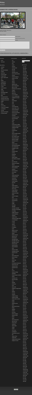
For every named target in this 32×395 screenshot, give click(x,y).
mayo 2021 (24, 154)
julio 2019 (24, 187)
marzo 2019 (25, 193)
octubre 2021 (25, 147)
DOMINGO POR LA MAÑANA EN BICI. (9, 9)
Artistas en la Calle (15, 78)
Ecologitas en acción (15, 148)
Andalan (2, 101)
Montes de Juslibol (15, 249)
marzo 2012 (25, 311)
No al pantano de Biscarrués (16, 263)
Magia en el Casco (15, 230)
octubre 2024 (25, 95)
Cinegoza (2, 71)
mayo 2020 (24, 172)
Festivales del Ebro (15, 176)
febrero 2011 (25, 330)
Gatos (13, 197)
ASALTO (13, 81)
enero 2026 (24, 74)
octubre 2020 (25, 165)
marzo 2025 (25, 87)
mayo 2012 (24, 308)
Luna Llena (13, 225)
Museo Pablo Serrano (15, 255)
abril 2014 (24, 281)
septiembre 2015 (25, 256)
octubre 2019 (25, 183)
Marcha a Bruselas (15, 234)
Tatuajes (13, 327)
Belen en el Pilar (14, 87)
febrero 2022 (25, 141)
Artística (13, 79)
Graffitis (13, 203)
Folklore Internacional (15, 187)
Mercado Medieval (15, 246)
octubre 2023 (25, 113)
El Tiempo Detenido (4, 113)
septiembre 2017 (25, 220)
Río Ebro (13, 310)
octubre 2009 (25, 354)
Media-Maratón (14, 237)
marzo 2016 (25, 247)
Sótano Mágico (14, 325)
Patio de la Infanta (15, 279)
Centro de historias (15, 118)
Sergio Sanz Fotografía (4, 111)
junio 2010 (24, 342)
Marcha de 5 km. (14, 236)
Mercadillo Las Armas (15, 242)
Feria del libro (14, 172)
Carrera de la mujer (15, 111)
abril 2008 (24, 381)
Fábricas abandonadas (15, 166)
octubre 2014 (25, 272)
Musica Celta (14, 260)
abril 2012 (24, 309)
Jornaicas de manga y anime (16, 218)
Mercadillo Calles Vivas (15, 240)
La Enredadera (3, 108)
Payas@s (13, 282)
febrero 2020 (25, 177)
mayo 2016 (24, 244)
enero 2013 (24, 296)
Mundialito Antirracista (15, 251)
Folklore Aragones (15, 185)
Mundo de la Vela (14, 252)
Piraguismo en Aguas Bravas (16, 288)
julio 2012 (24, 305)
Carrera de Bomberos (15, 109)
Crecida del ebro (14, 130)
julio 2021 (24, 151)
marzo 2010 (25, 347)
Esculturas (13, 155)
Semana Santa (14, 322)
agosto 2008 (25, 375)
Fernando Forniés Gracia (5, 98)
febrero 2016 (25, 248)
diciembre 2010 (25, 333)
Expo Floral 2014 (14, 161)
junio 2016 (24, 242)
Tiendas (13, 328)
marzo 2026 (25, 71)
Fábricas (13, 164)
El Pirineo (13, 152)
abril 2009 (24, 363)
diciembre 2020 (25, 162)
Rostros (13, 316)
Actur (13, 63)
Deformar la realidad (15, 139)
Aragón (2, 89)
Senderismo (14, 324)
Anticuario (13, 70)
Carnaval (13, 105)
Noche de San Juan (15, 264)
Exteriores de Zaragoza (15, 163)
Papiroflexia (14, 273)
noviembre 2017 (25, 217)
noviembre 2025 (25, 75)
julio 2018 (24, 205)
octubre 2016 (25, 236)
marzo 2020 (25, 175)
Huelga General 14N (15, 212)
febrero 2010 (25, 348)
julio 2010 (24, 341)
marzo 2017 (25, 229)
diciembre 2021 (25, 144)
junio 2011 (24, 324)
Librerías (13, 224)
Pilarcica (2, 104)
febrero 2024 (25, 107)
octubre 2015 (25, 254)
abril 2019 (24, 192)
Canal (13, 103)
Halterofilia (13, 206)
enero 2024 (24, 108)
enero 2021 (24, 160)
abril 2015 (24, 263)
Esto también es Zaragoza (16, 158)
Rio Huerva (13, 312)
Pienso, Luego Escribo (4, 77)
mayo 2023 (24, 120)
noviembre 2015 (25, 253)
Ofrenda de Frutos (15, 267)
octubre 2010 (25, 336)
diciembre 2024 (25, 92)
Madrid (13, 228)
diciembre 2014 (25, 269)
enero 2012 (24, 314)
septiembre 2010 (25, 338)
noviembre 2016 (25, 235)
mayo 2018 (24, 208)
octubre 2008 (25, 372)
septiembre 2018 (25, 202)
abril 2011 (24, 327)
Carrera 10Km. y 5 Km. (15, 108)
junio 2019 (24, 189)
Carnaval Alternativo (15, 106)
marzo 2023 (25, 123)
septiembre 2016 (25, 238)
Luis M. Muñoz (3, 105)
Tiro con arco (14, 330)
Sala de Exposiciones (15, 319)
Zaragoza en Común (15, 340)
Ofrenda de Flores (15, 266)
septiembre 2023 (25, 114)
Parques (13, 276)
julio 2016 (24, 241)
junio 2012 (24, 306)
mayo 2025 (24, 84)
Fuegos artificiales (15, 190)
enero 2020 (24, 178)
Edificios (13, 149)
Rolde (2, 95)
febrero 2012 (25, 312)
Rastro (13, 304)
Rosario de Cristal (15, 315)
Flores (13, 184)
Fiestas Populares (15, 181)
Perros (13, 285)
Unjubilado (2, 67)
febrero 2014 (25, 284)
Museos (13, 258)
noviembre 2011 (25, 317)
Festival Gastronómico (15, 175)
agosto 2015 (25, 257)
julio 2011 (24, 323)
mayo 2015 (24, 262)
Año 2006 (13, 69)
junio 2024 (24, 101)
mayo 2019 (24, 190)
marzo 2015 (25, 265)
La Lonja (13, 221)
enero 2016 (24, 250)
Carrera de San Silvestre (16, 112)
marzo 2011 (25, 329)
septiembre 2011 (25, 320)
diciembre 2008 (25, 369)
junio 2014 (24, 278)
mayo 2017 (24, 226)
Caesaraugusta (14, 100)
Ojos (12, 269)
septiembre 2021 (25, 148)
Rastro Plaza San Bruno (15, 306)
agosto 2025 (25, 80)
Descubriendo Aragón (4, 92)
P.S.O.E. (13, 270)
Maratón (13, 233)
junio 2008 (24, 378)
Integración (13, 215)
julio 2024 (24, 99)
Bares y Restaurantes (15, 85)
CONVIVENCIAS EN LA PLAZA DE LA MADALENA (14, 53)
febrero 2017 (25, 230)
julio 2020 (24, 169)
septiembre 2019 (25, 184)
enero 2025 (24, 90)
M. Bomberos (14, 227)
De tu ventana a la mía (15, 136)
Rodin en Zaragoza (15, 313)
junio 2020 (24, 171)
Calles (13, 102)
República (13, 309)
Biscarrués (13, 91)
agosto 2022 (25, 132)
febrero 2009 (25, 366)
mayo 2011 (24, 326)
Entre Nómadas (3, 83)
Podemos (13, 291)
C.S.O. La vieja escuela (15, 96)
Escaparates (14, 154)
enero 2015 (24, 268)
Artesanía (13, 75)
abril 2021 (24, 156)
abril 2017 (24, 227)
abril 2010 (24, 345)
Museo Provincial (14, 257)
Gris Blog (2, 110)
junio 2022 (24, 135)
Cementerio (14, 115)
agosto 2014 (25, 275)
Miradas (2, 80)
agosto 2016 (25, 239)
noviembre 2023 (25, 111)
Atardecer (13, 82)
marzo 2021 (25, 157)
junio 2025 (24, 83)
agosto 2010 (25, 339)
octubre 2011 (25, 318)
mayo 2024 (24, 102)
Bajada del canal (14, 84)
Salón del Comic (14, 321)
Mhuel (13, 248)
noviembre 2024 (25, 93)
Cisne (13, 121)
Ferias (13, 173)
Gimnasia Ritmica (14, 200)
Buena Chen (14, 93)
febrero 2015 (25, 266)
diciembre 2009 (25, 351)
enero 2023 (24, 126)
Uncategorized (14, 331)
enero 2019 (24, 196)
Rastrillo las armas (15, 303)
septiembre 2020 (25, 166)
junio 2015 (24, 260)
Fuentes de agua (14, 191)
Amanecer (13, 66)
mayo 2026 (24, 68)
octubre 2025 (25, 77)
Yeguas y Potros (14, 336)
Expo (13, 160)
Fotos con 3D (14, 188)
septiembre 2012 (25, 302)
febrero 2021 (25, 159)
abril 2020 (24, 174)
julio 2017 (24, 223)
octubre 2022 (25, 129)
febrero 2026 (25, 72)
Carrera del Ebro (14, 114)
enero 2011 (24, 332)
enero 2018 (24, 214)
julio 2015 (24, 259)
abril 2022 (24, 138)
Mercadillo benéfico (15, 239)
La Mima (2, 86)
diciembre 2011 (25, 315)
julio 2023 (24, 117)
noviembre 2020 (25, 163)
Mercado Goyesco (15, 245)
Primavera (13, 294)
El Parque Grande (15, 151)
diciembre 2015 (25, 251)
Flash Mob (13, 182)
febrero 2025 (25, 89)
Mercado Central (14, 243)
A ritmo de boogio (3, 74)
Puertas (13, 300)
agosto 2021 (25, 150)
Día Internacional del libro (16, 145)
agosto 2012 (25, 303)
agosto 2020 (25, 168)
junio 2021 (24, 153)
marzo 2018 (25, 211)
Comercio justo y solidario (16, 124)
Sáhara (13, 318)
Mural (13, 254)
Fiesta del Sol (14, 178)
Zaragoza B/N (14, 337)
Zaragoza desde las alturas (16, 339)
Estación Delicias (14, 157)
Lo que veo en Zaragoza (5, 107)
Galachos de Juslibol (15, 193)
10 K (12, 60)
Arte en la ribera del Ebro (16, 73)
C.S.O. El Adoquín (15, 94)
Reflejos (13, 307)
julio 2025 (24, 81)
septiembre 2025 (25, 78)
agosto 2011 (25, 321)
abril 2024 (24, 104)
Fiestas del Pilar (14, 179)
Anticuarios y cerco (15, 72)
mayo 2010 (24, 344)
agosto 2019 (25, 186)
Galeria (13, 194)
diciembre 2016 (25, 233)
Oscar (2, 102)
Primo (2, 2)
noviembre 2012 (25, 299)
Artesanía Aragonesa (15, 76)
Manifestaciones (14, 231)
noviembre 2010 (25, 335)
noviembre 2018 (25, 199)
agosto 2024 (25, 98)
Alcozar (2, 68)
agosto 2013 (25, 293)
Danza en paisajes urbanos (16, 133)
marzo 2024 (25, 105)
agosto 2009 (25, 357)
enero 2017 (24, 232)
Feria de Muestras (15, 170)
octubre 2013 (25, 290)
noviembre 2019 (25, 181)
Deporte (5, 31)
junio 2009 (24, 360)
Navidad (13, 261)
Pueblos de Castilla (15, 297)
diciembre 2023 (25, 110)
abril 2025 (24, 86)
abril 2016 (24, 245)
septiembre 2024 (25, 96)
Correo (2, 60)
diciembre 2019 (25, 180)
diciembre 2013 (25, 287)
